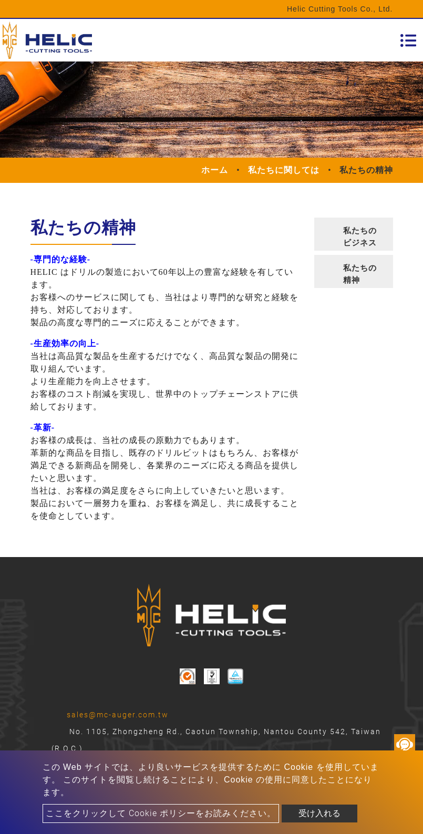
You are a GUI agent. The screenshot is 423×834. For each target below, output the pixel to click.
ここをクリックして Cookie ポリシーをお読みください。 (161, 813)
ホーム (214, 170)
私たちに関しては (283, 170)
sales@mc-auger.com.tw (118, 715)
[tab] (353, 234)
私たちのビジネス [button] (360, 237)
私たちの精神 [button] (360, 274)
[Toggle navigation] (408, 40)
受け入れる (319, 813)
